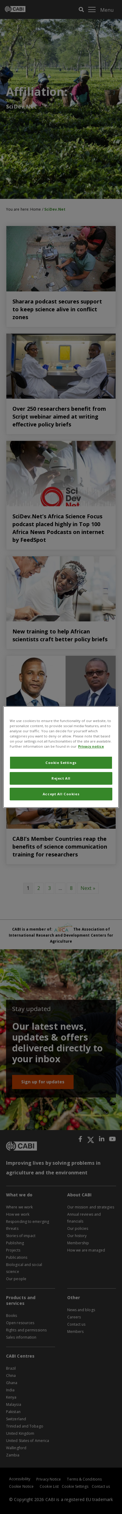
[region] (61, 757)
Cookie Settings (61, 762)
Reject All (61, 778)
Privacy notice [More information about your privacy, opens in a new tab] (91, 746)
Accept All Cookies (61, 794)
